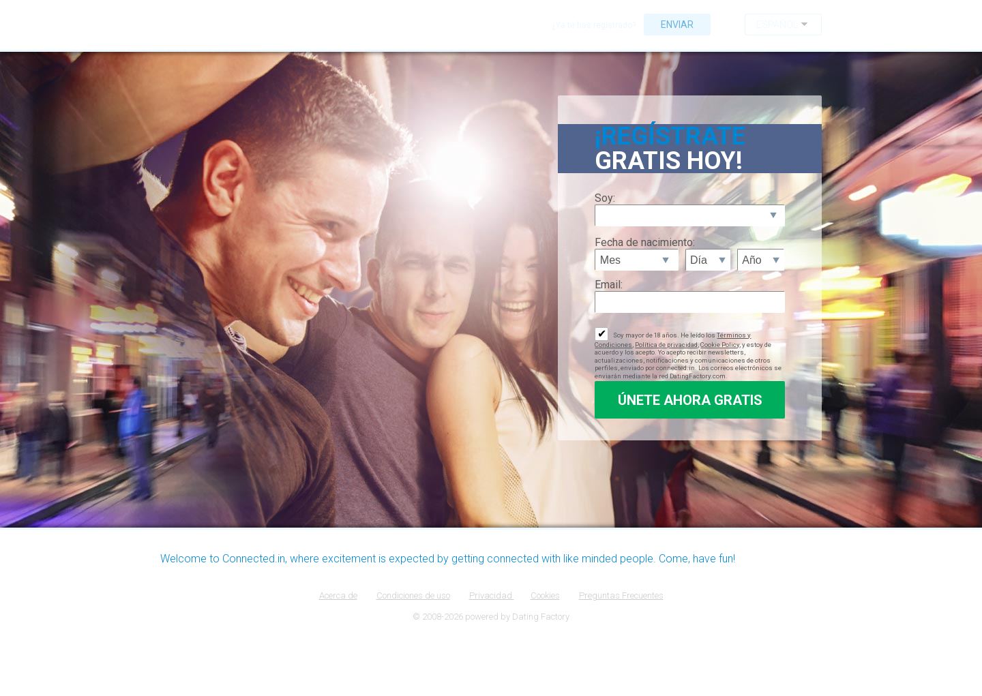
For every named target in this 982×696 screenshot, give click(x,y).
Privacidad (491, 595)
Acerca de (338, 595)
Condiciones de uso (413, 595)
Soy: (605, 198)
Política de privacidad (666, 344)
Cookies (545, 595)
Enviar (677, 24)
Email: (609, 284)
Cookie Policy (719, 344)
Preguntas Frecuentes (621, 595)
